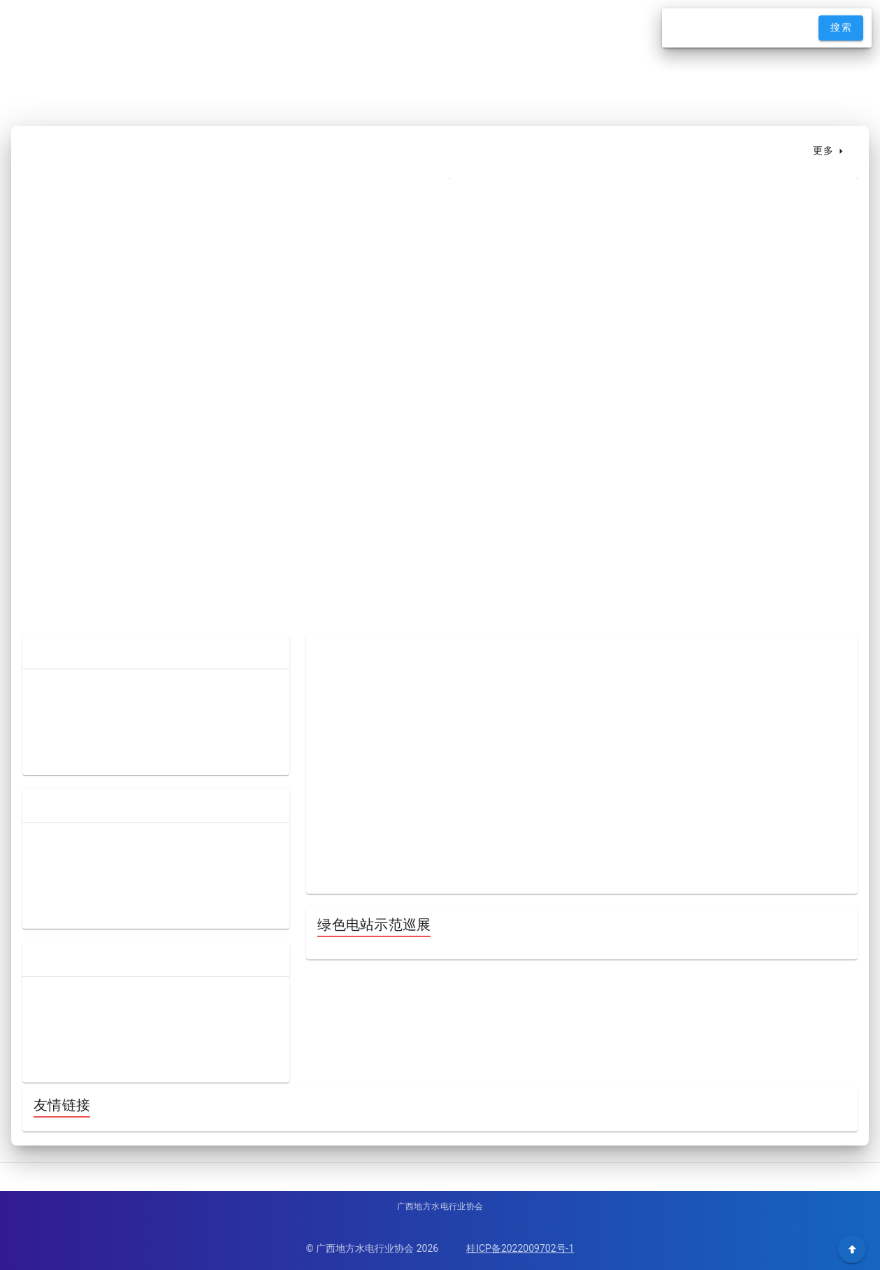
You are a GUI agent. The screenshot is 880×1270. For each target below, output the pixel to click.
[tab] (480, 151)
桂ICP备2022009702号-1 (520, 1248)
